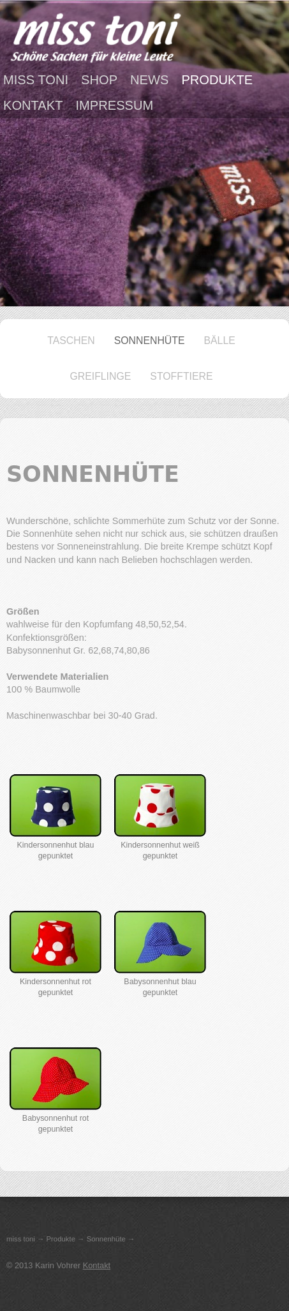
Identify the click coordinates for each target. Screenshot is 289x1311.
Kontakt (33, 105)
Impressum (114, 105)
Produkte (217, 80)
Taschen (70, 340)
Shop (99, 80)
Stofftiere (181, 376)
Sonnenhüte (149, 340)
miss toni (35, 80)
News (149, 80)
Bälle (219, 340)
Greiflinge (100, 376)
